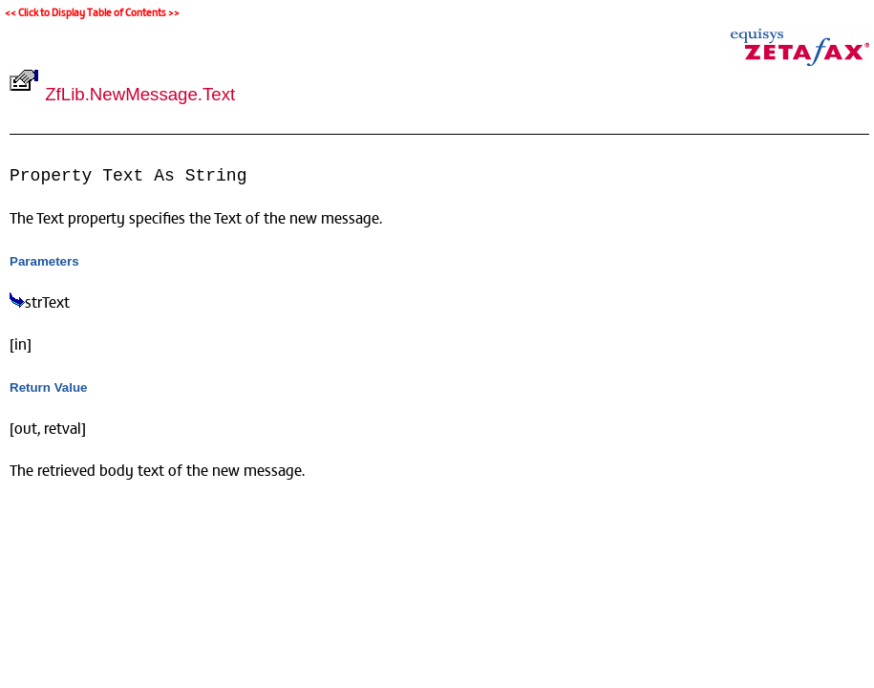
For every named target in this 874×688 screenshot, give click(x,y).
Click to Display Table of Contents (92, 12)
